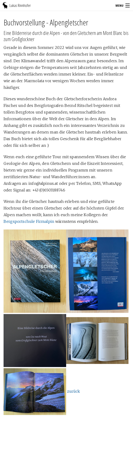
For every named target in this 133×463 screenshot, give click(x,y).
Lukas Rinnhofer (20, 5)
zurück (73, 391)
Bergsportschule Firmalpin (29, 221)
